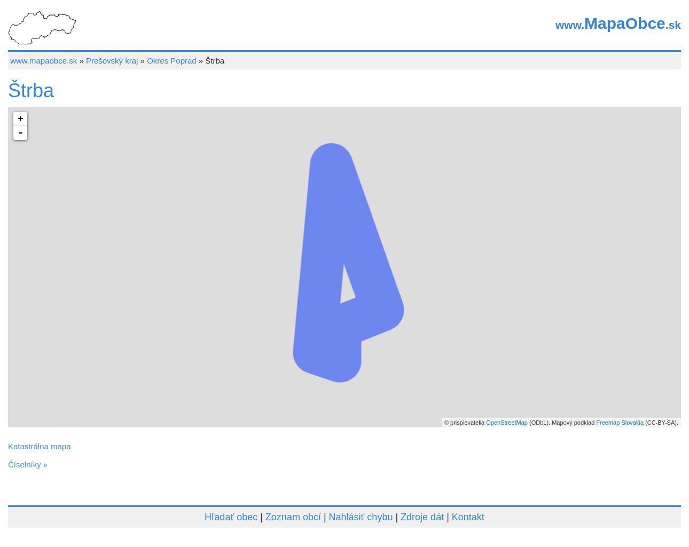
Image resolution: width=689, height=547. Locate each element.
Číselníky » (28, 464)
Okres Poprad (172, 60)
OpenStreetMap (507, 422)
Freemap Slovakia (620, 422)
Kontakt (468, 517)
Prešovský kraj (112, 60)
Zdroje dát (422, 517)
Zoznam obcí (293, 517)
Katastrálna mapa (39, 446)
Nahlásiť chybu (361, 517)
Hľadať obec (231, 517)
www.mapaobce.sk (43, 60)
